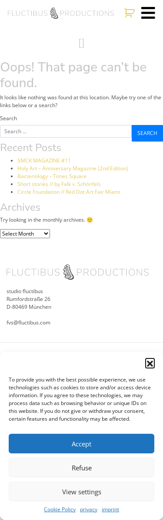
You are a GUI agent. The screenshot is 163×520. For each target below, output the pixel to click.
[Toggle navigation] (148, 13)
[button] (150, 362)
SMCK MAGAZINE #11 (44, 160)
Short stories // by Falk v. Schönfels (59, 184)
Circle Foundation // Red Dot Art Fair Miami (68, 192)
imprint (110, 509)
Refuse (82, 467)
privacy (88, 509)
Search (8, 118)
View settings (81, 491)
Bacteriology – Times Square (51, 176)
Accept (81, 443)
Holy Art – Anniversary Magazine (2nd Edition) (72, 168)
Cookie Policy (60, 509)
